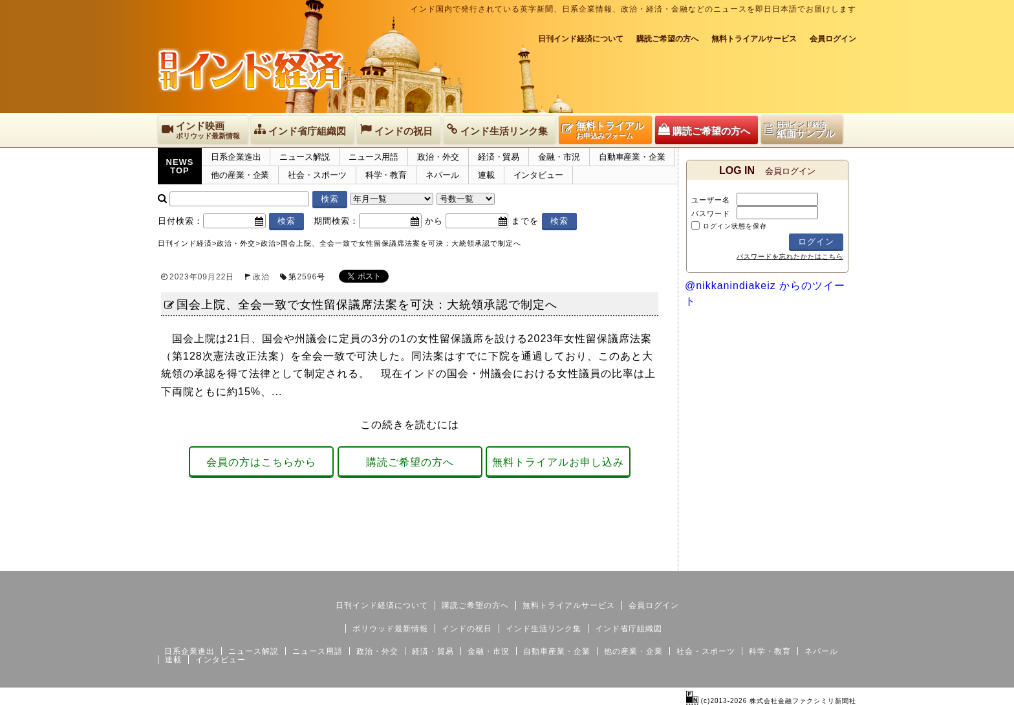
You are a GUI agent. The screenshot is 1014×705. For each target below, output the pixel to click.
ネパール (442, 175)
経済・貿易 (499, 157)
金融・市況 (559, 157)
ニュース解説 (304, 157)
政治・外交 (438, 157)
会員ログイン (833, 38)
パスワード (710, 213)
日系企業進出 (236, 157)
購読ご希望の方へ (667, 38)
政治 (261, 276)
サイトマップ (758, 561)
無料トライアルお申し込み (558, 462)
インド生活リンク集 (543, 628)
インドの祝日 (467, 628)
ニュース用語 (373, 157)
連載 (486, 175)
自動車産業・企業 (632, 157)
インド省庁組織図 (628, 628)
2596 (307, 276)
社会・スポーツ (317, 175)
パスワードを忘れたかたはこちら (790, 256)
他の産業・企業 (240, 175)
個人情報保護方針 (825, 561)
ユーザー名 (710, 200)
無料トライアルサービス (754, 38)
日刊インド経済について (580, 38)
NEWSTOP (180, 166)
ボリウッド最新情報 (390, 628)
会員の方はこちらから (261, 462)
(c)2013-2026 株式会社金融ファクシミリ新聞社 (771, 700)
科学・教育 (386, 175)
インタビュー (538, 175)
